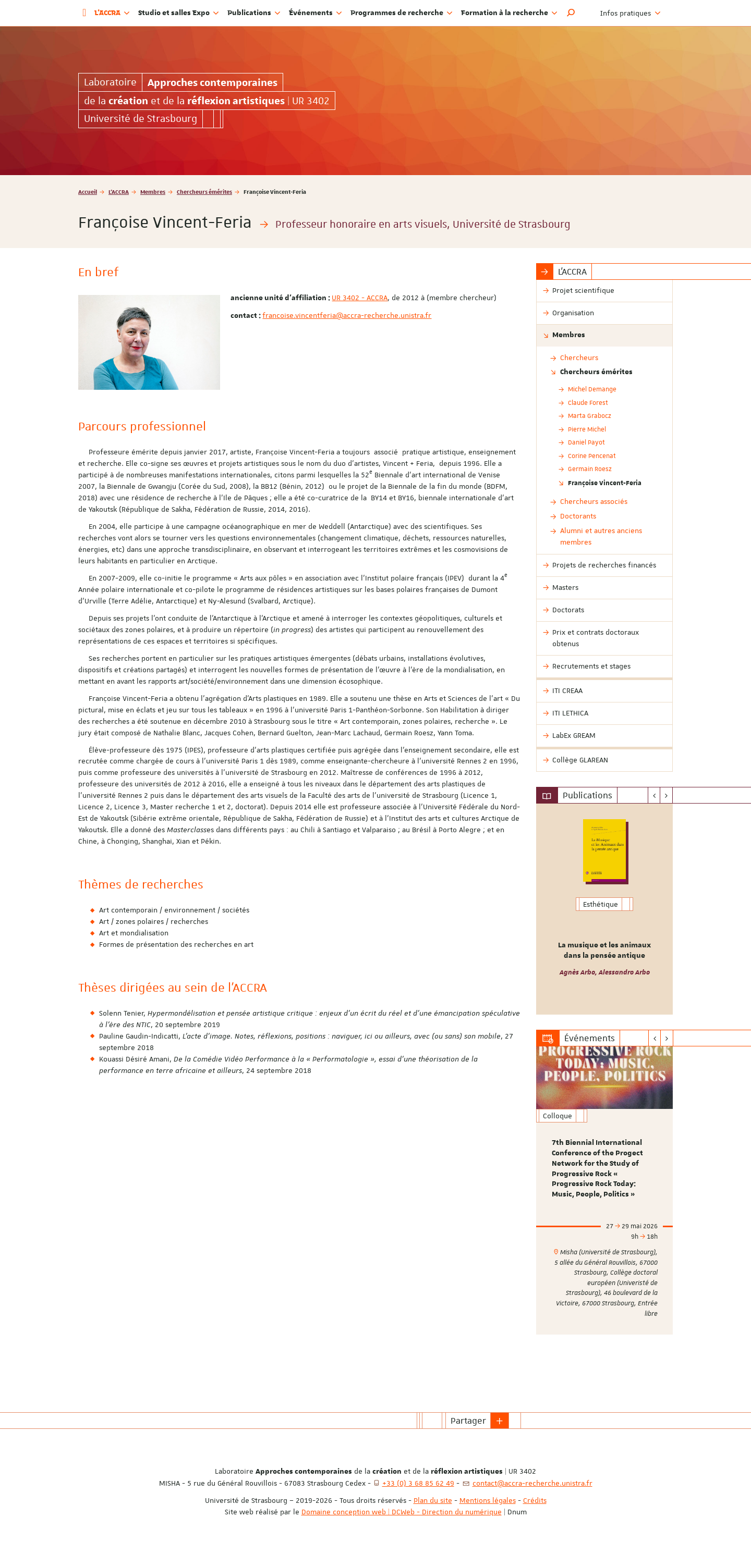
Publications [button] (254, 13)
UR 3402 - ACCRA (359, 297)
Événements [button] (315, 13)
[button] (571, 13)
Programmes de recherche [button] (401, 13)
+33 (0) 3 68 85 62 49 (418, 1483)
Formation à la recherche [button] (509, 13)
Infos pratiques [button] (630, 13)
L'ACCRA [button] (112, 13)
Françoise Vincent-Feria (604, 482)
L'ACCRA (118, 191)
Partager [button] (468, 1420)
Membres (152, 191)
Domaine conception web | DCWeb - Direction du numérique (401, 1511)
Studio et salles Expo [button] (178, 13)
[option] (604, 909)
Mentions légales (487, 1500)
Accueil (87, 191)
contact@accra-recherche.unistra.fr (532, 1483)
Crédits (535, 1500)
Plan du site (433, 1500)
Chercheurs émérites (204, 191)
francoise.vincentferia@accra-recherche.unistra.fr (346, 315)
